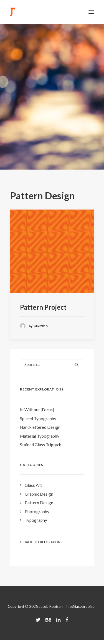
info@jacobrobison (81, 606)
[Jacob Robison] (12, 11)
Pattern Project (43, 307)
